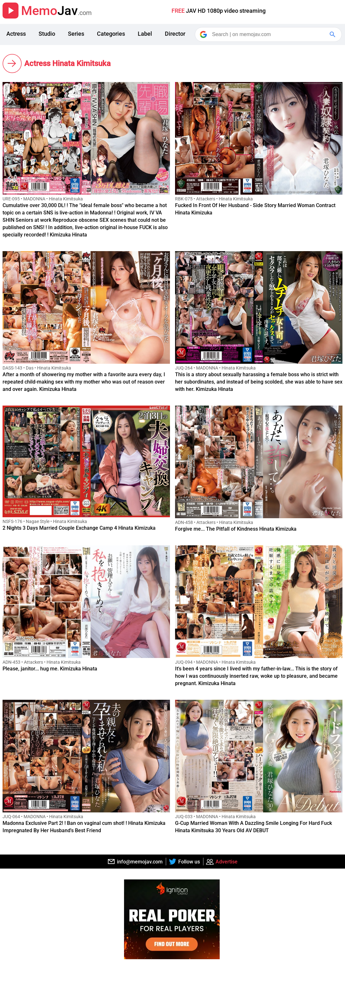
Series (76, 33)
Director (175, 33)
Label (145, 33)
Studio (47, 33)
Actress (16, 33)
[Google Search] (333, 34)
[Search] (268, 34)
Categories (111, 33)
